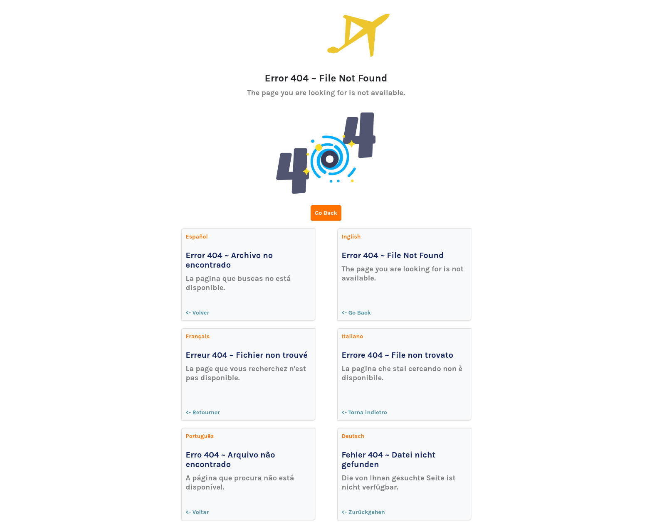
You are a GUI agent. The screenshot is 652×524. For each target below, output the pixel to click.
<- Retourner (203, 412)
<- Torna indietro (364, 412)
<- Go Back (356, 312)
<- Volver (198, 312)
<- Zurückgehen (363, 512)
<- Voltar (197, 512)
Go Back (326, 212)
